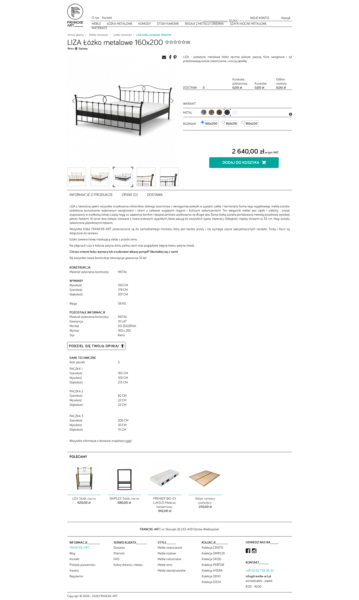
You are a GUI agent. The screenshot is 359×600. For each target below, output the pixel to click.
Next (172, 102)
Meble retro (165, 565)
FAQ (116, 559)
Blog (72, 553)
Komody (144, 24)
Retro (71, 48)
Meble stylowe (167, 553)
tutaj (128, 441)
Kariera (74, 570)
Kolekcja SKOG (211, 559)
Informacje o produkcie (91, 194)
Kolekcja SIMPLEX (213, 553)
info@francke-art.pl (258, 576)
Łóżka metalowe (119, 24)
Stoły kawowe (168, 24)
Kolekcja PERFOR (213, 565)
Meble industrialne (169, 559)
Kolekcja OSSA (211, 582)
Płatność (119, 553)
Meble (96, 24)
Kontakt (107, 18)
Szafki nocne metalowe (248, 24)
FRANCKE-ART (79, 547)
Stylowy (83, 48)
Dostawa (155, 194)
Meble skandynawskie (172, 570)
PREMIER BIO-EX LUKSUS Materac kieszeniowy (164, 502)
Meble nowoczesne (170, 547)
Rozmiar (190, 124)
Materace (99, 28)
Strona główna (75, 35)
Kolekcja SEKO (211, 576)
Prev (73, 102)
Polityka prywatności (82, 565)
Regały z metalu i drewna (204, 24)
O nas (95, 18)
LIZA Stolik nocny (84, 498)
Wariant (189, 104)
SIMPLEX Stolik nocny (124, 498)
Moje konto (259, 18)
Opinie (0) (130, 194)
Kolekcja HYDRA (212, 570)
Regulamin (76, 576)
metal (188, 112)
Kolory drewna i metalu (128, 565)
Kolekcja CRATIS (212, 547)
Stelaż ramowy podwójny (205, 500)
